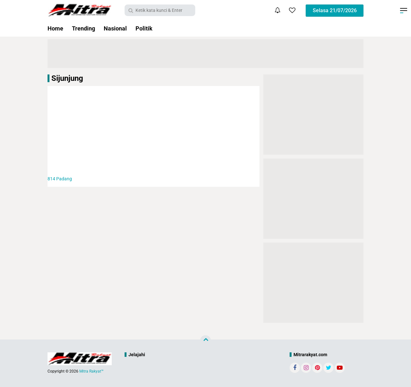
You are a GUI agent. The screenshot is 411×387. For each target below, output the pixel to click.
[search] (160, 10)
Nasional (115, 28)
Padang (60, 178)
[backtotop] (205, 340)
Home (55, 28)
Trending (83, 28)
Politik (144, 28)
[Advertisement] (153, 131)
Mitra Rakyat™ (91, 371)
